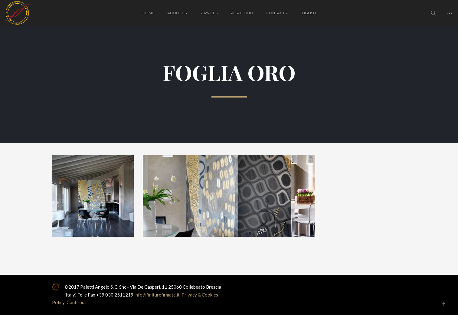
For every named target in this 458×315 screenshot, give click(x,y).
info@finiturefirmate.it (157, 294)
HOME (148, 13)
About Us (177, 13)
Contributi (77, 302)
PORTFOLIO (242, 13)
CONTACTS (276, 13)
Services (209, 13)
